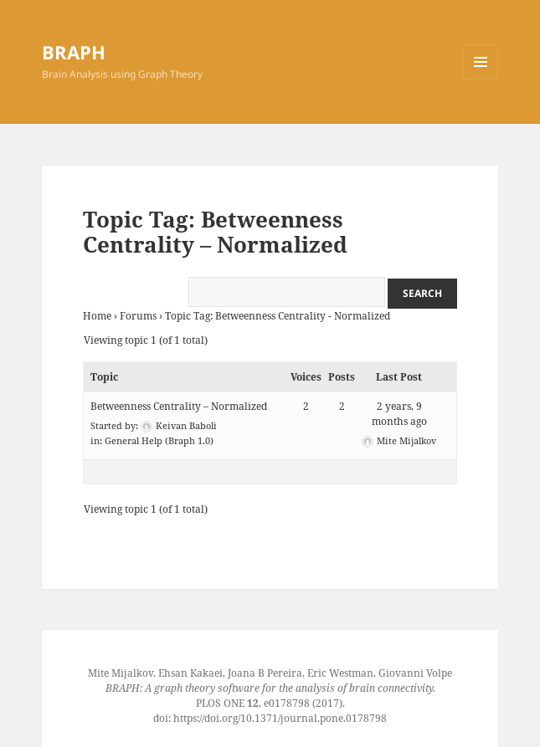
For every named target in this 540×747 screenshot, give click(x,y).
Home (97, 316)
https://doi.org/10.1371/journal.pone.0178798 (280, 718)
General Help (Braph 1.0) (159, 440)
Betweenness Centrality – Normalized (178, 406)
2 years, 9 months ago (399, 413)
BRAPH (73, 51)
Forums (138, 316)
